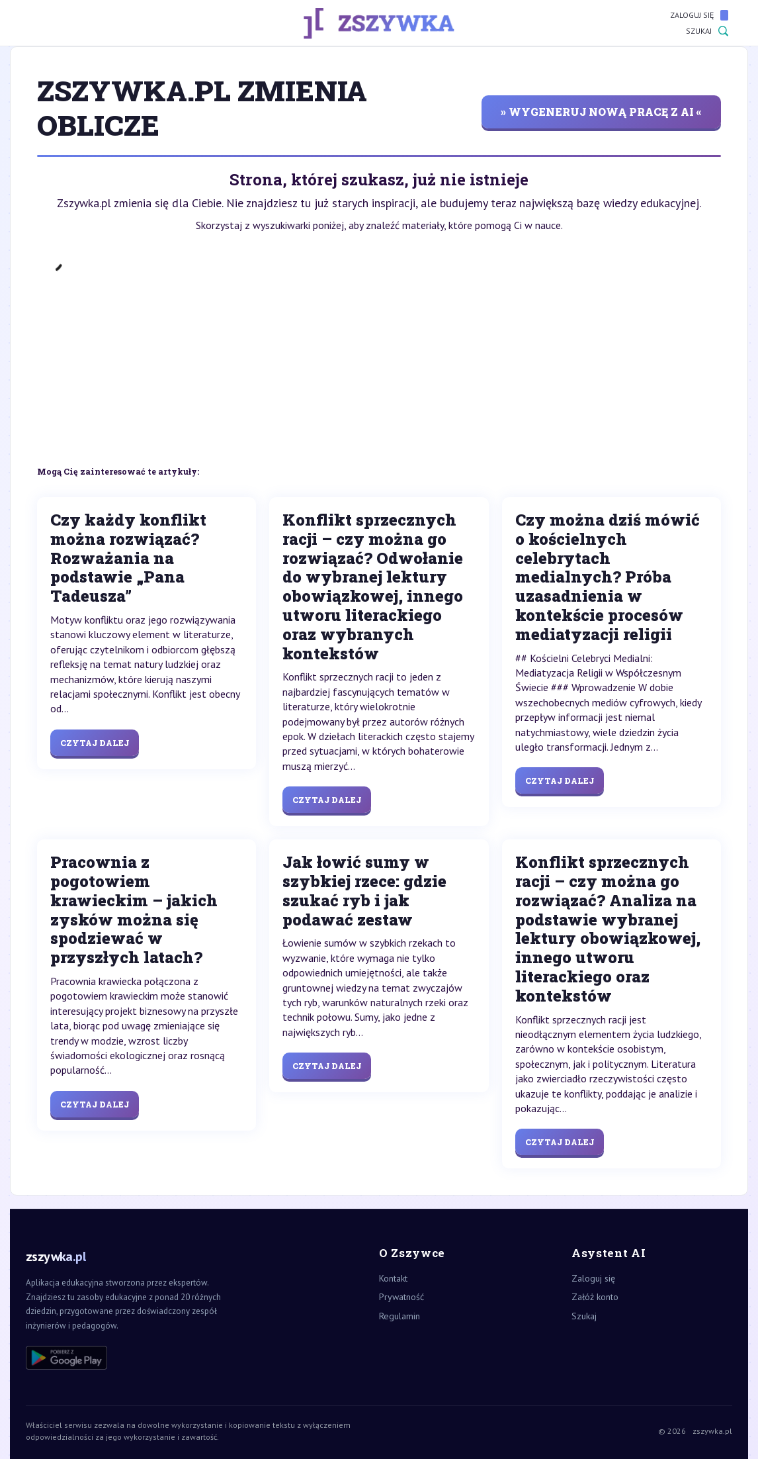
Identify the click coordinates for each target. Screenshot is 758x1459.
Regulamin (399, 1316)
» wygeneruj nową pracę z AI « (601, 111)
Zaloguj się (699, 15)
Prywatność (401, 1297)
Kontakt (393, 1278)
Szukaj (707, 31)
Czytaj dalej (94, 742)
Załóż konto (594, 1297)
